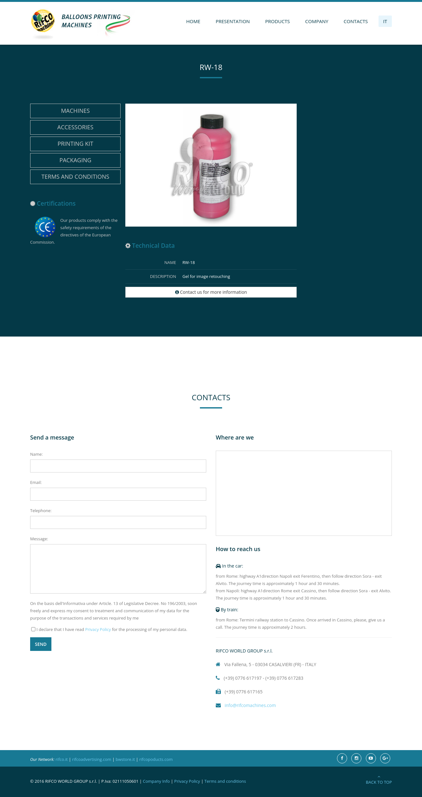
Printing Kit (75, 143)
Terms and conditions (75, 176)
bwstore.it (125, 759)
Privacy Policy (98, 629)
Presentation (233, 21)
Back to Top (379, 780)
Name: (36, 454)
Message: (39, 539)
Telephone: (40, 510)
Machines (75, 110)
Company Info (156, 781)
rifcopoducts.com (156, 759)
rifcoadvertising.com (91, 759)
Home (193, 21)
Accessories (75, 127)
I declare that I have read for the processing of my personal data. (111, 629)
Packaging (75, 160)
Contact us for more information (211, 292)
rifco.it (62, 759)
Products (277, 21)
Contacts (356, 21)
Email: (36, 482)
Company (316, 21)
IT (385, 21)
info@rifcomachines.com (246, 705)
